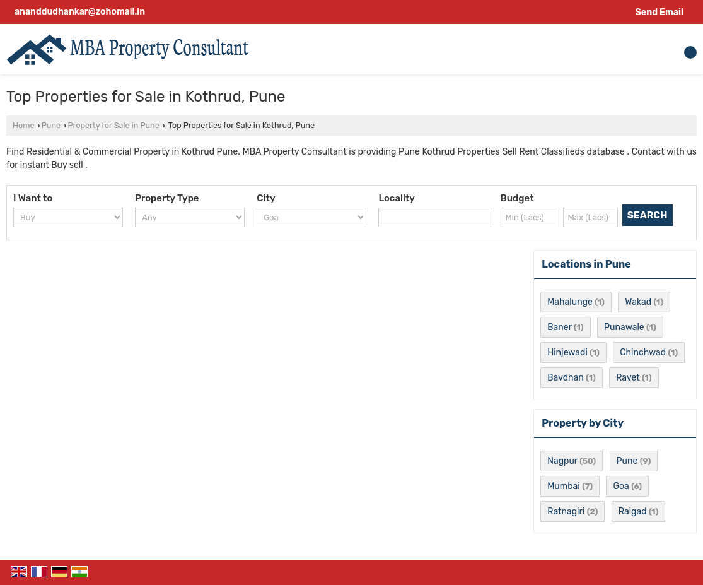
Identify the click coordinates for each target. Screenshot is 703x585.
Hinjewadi (567, 352)
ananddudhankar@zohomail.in (80, 11)
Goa (621, 486)
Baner (559, 327)
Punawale (624, 327)
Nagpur (562, 461)
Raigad (633, 511)
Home (23, 125)
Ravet (628, 377)
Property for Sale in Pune (113, 125)
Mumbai (563, 486)
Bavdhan (565, 377)
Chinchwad (643, 352)
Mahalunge (570, 302)
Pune (51, 125)
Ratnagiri (565, 511)
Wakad (638, 302)
